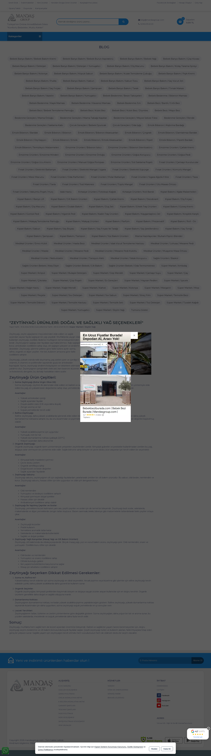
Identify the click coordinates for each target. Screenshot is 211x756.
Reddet (154, 748)
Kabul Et (167, 748)
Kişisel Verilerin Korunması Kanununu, (110, 747)
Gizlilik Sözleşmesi (135, 747)
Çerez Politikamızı (45, 750)
